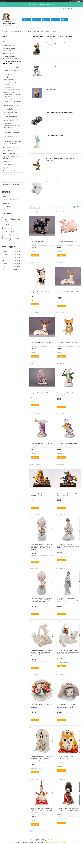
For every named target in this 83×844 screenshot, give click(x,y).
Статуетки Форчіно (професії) (55, 135)
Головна (26, 20)
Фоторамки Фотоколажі (10, 89)
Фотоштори (6, 161)
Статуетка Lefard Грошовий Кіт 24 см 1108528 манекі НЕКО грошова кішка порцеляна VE (41, 810)
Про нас (45, 20)
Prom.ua (50, 839)
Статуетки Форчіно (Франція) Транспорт (59, 112)
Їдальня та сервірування (11, 99)
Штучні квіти (7, 139)
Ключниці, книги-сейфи (10, 82)
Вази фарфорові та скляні (11, 77)
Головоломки (7, 123)
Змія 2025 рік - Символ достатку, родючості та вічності (12, 142)
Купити (35, 255)
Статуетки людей (51, 66)
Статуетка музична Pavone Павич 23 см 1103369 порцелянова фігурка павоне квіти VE (41, 705)
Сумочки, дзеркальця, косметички (10, 108)
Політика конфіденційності (64, 842)
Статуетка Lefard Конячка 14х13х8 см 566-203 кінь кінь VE (68, 494)
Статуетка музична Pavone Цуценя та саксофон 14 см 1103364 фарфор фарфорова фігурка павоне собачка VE (41, 653)
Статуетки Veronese (8, 45)
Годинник (6, 84)
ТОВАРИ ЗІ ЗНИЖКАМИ (46, 4)
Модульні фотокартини (10, 147)
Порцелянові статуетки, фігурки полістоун (11, 66)
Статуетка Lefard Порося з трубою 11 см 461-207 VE (42, 444)
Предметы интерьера (9, 174)
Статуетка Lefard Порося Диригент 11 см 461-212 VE (68, 393)
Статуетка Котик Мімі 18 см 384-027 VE (67, 343)
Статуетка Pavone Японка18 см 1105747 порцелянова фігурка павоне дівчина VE (68, 546)
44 (41, 831)
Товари (35, 20)
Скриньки (6, 74)
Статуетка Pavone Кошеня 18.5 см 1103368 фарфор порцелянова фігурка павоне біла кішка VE (68, 652)
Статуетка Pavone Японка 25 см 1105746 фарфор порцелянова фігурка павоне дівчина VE (68, 599)
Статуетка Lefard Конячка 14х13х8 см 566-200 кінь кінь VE (41, 494)
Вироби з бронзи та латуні (11, 105)
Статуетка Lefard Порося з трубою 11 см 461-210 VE (68, 444)
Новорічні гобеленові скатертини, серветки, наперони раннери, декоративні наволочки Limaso (12, 51)
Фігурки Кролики (8, 130)
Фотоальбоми (8, 87)
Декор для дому (7, 164)
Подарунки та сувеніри (9, 171)
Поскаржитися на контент (50, 842)
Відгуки (4, 181)
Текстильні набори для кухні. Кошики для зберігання (12, 119)
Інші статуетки (51, 89)
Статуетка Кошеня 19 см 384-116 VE (41, 292)
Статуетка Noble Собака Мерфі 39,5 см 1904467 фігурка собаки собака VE (68, 809)
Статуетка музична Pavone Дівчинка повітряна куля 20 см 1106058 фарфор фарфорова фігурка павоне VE (42, 599)
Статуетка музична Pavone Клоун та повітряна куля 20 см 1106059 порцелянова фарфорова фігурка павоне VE (41, 547)
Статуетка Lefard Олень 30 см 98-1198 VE (68, 292)
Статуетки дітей (51, 182)
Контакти (55, 20)
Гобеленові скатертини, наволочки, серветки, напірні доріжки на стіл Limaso (11, 152)
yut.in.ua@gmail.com (10, 235)
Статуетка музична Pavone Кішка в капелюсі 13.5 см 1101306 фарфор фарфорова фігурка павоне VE (67, 705)
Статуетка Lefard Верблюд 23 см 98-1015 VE (41, 242)
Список (79, 207)
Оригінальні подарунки (10, 116)
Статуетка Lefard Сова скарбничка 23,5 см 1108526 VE (67, 757)
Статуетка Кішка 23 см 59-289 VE (40, 393)
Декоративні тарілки (9, 92)
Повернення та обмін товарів (10, 184)
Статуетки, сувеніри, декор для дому (20, 31)
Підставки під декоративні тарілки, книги (11, 133)
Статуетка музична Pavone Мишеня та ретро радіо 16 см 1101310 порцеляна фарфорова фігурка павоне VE (42, 758)
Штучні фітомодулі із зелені (11, 136)
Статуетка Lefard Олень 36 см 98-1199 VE (42, 343)
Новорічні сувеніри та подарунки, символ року (10, 57)
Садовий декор (7, 168)
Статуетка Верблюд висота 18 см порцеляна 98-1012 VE (67, 242)
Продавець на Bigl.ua (41, 841)
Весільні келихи (8, 79)
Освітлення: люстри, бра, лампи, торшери (11, 113)
